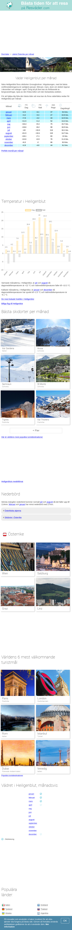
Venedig (42, 768)
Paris (5, 698)
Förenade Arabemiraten (11, 771)
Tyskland (8, 909)
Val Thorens (43, 419)
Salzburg (42, 573)
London (41, 698)
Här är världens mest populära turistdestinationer (22, 437)
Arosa (40, 348)
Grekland (44, 905)
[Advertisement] (36, 32)
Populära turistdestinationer (12, 775)
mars (9, 118)
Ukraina (8, 913)
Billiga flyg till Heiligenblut (12, 304)
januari (9, 112)
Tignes (5, 419)
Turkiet (40, 736)
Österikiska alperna (13, 511)
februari (8, 115)
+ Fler (36, 430)
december (9, 145)
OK (65, 920)
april (8, 121)
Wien (5, 573)
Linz (39, 608)
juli (9, 130)
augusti (9, 133)
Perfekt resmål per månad (12, 151)
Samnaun (6, 384)
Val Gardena (8, 348)
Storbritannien (42, 701)
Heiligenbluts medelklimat (12, 481)
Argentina (44, 913)
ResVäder (5, 54)
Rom (5, 733)
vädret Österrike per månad (23, 54)
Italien (4, 736)
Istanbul (42, 733)
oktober (8, 139)
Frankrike (5, 701)
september (8, 136)
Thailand (44, 909)
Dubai (5, 768)
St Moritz (41, 384)
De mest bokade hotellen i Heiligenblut (17, 299)
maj (8, 124)
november (9, 142)
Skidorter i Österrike (13, 517)
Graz (5, 608)
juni (8, 127)
